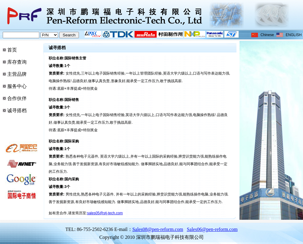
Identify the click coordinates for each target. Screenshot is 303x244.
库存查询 (17, 62)
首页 (12, 49)
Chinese (267, 35)
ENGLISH (294, 35)
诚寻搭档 (17, 110)
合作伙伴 (17, 98)
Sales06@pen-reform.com (212, 229)
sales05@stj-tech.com (105, 213)
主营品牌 (17, 74)
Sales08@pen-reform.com (157, 229)
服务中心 (17, 86)
